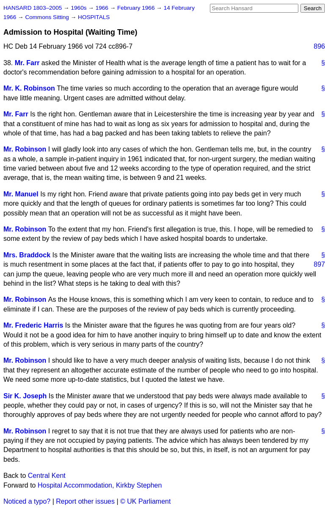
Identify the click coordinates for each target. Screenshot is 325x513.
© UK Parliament (145, 501)
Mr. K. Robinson (29, 88)
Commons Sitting (47, 17)
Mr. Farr (27, 62)
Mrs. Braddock (26, 255)
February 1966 (136, 8)
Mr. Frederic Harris (33, 325)
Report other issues (85, 501)
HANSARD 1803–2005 (32, 8)
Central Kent (47, 475)
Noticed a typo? (26, 501)
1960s (79, 8)
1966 (103, 8)
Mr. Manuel (21, 194)
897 (319, 264)
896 (319, 46)
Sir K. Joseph (25, 396)
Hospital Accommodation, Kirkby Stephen (100, 485)
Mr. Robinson (24, 149)
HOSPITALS (94, 17)
